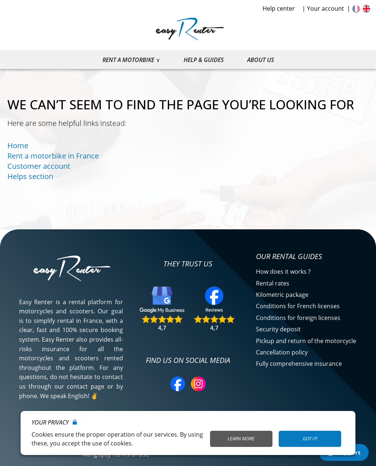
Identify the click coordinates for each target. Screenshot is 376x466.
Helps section (30, 176)
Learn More (241, 438)
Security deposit (278, 329)
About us (260, 60)
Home (17, 145)
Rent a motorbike (128, 60)
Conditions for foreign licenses (298, 318)
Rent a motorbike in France (53, 156)
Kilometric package (282, 295)
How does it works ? (283, 271)
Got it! (310, 438)
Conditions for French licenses (298, 306)
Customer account (38, 166)
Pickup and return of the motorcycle (306, 341)
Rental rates (272, 283)
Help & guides (204, 60)
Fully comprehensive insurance (299, 364)
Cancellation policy (282, 352)
